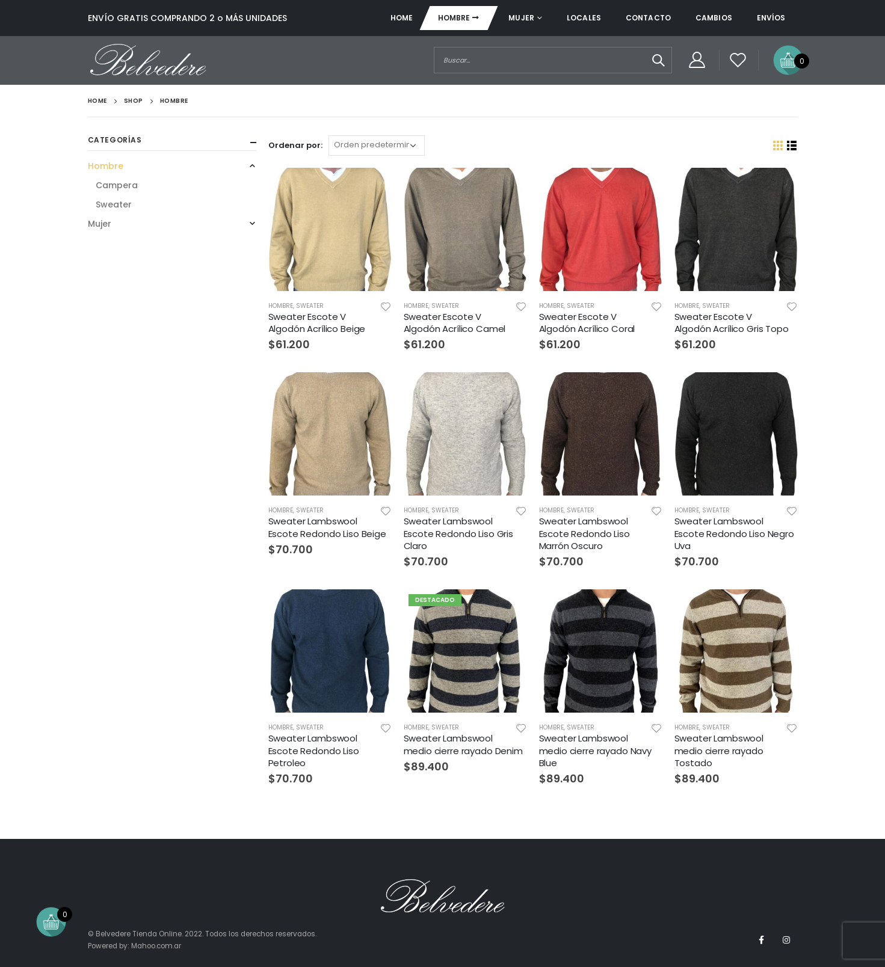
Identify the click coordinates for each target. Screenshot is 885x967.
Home (401, 18)
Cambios (713, 18)
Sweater (310, 305)
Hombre (454, 18)
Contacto (648, 18)
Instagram (786, 940)
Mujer (521, 18)
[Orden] (376, 145)
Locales (584, 18)
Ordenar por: (295, 145)
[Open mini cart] (788, 60)
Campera (117, 185)
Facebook (761, 940)
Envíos (771, 18)
